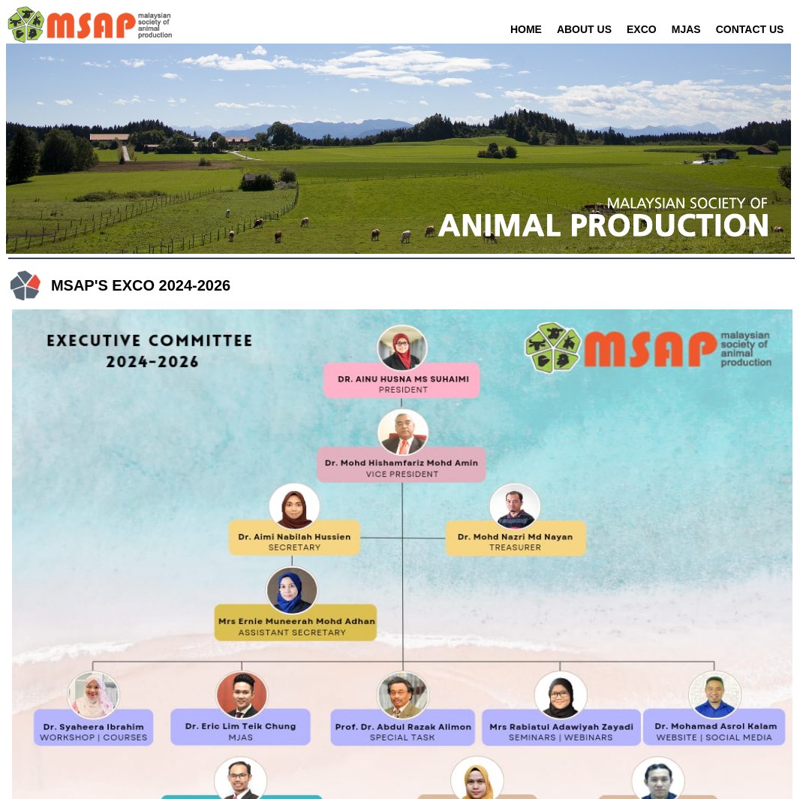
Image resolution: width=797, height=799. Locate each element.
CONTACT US (750, 29)
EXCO (642, 29)
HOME (526, 29)
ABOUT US (584, 29)
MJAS (686, 29)
